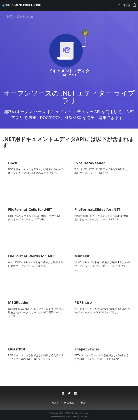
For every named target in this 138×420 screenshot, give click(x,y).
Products (69, 402)
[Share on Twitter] (69, 393)
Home (55, 402)
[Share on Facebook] (63, 393)
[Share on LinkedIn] (75, 393)
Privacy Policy (57, 417)
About (83, 402)
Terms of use (71, 417)
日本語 (126, 5)
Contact (83, 417)
